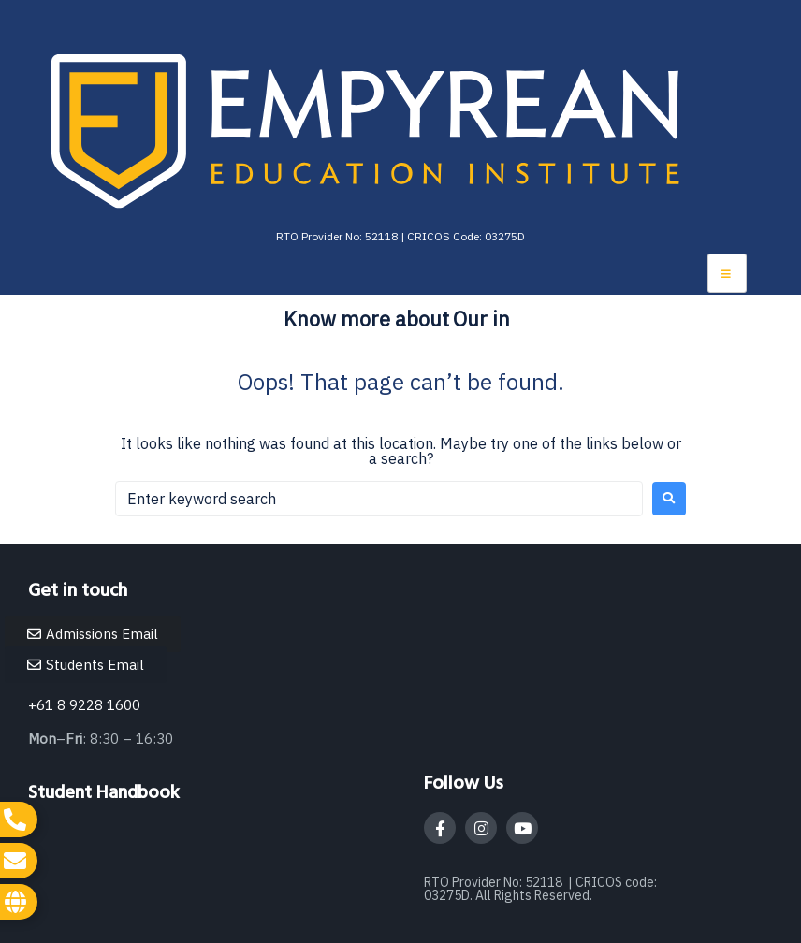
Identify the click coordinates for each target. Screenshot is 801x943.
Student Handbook (104, 793)
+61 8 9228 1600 (84, 705)
